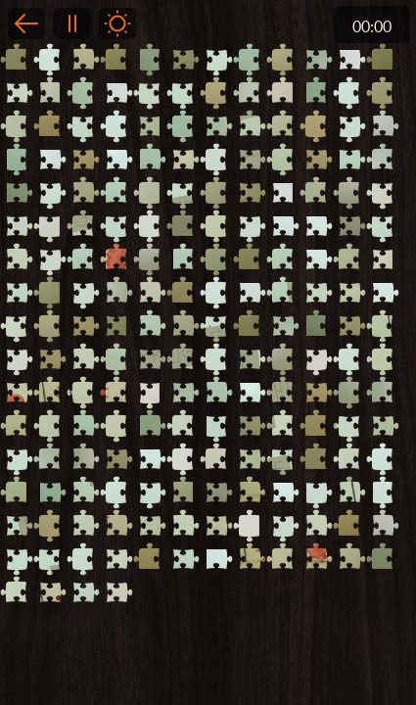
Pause (71, 23)
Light (117, 23)
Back (26, 23)
